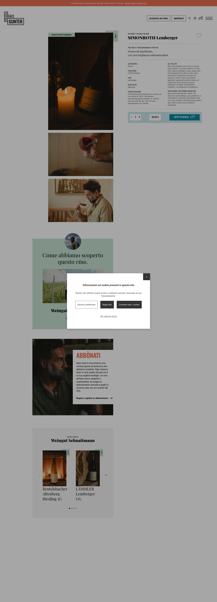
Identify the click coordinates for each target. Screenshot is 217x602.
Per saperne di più (108, 316)
